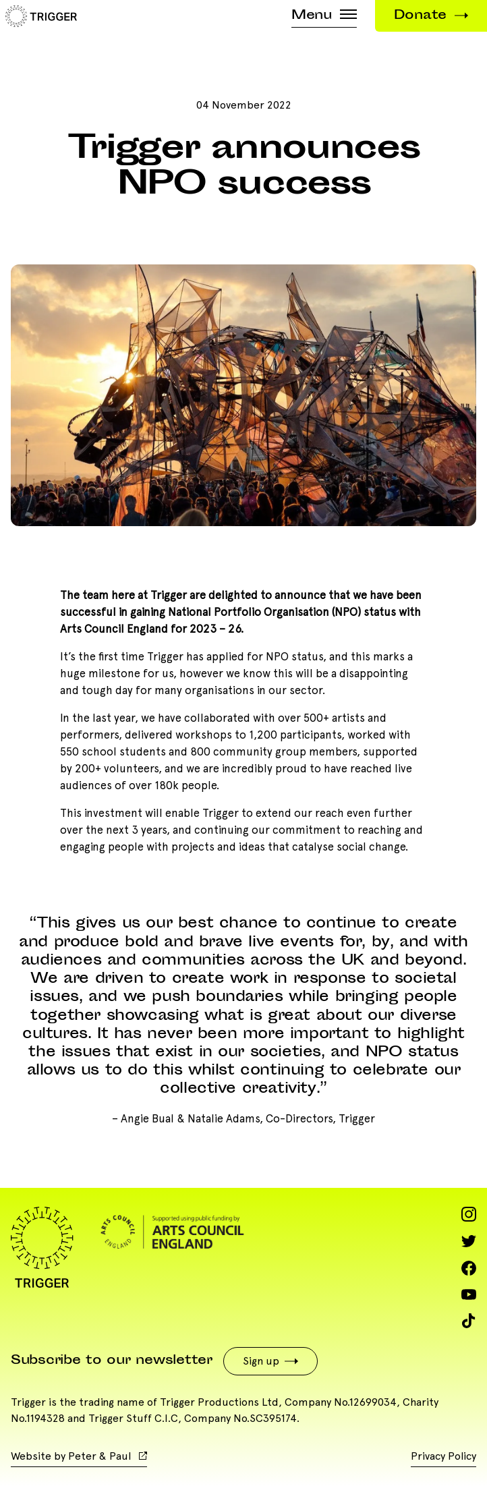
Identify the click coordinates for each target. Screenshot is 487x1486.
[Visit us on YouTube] (468, 1294)
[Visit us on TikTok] (469, 1320)
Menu (324, 16)
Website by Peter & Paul (79, 1456)
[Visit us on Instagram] (468, 1214)
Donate (431, 16)
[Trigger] (38, 14)
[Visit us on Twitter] (468, 1241)
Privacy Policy (443, 1456)
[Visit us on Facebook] (468, 1268)
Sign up (270, 1360)
